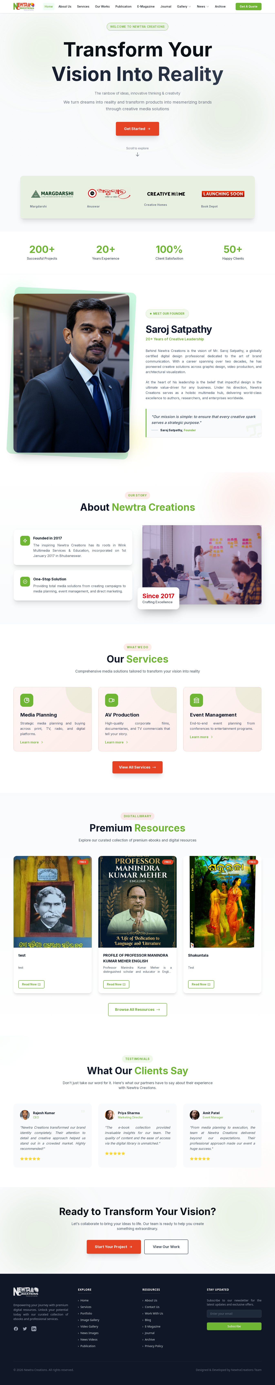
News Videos (88, 1340)
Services (83, 6)
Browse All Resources (137, 1009)
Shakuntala (198, 955)
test (22, 955)
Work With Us (152, 1313)
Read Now (31, 984)
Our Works (102, 6)
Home (49, 6)
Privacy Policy (152, 1346)
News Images (88, 1333)
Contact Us (151, 1307)
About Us (65, 6)
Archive (220, 6)
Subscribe (234, 1326)
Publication (123, 6)
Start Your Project (114, 1247)
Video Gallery (88, 1326)
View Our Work (166, 1247)
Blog (146, 1320)
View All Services (137, 767)
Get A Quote (248, 6)
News (203, 6)
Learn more (32, 742)
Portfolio (85, 1313)
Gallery (184, 6)
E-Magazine (146, 6)
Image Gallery (88, 1320)
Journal (165, 6)
